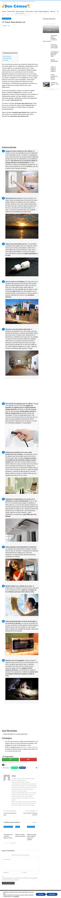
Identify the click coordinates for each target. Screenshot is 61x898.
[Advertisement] (20, 39)
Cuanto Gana (11, 11)
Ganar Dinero (29, 11)
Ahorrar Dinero (20, 11)
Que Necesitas (7, 58)
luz (6, 764)
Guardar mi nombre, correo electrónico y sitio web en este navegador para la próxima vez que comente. (19, 878)
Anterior (6, 843)
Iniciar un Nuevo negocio (41, 11)
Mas (51, 11)
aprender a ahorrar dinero (28, 747)
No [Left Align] (28, 759)
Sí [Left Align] (10, 759)
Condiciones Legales (16, 893)
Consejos (5, 60)
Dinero (4, 11)
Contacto (46, 892)
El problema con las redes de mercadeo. (54, 46)
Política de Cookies (7, 893)
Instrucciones (7, 56)
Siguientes (13, 843)
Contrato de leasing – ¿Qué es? (54, 84)
